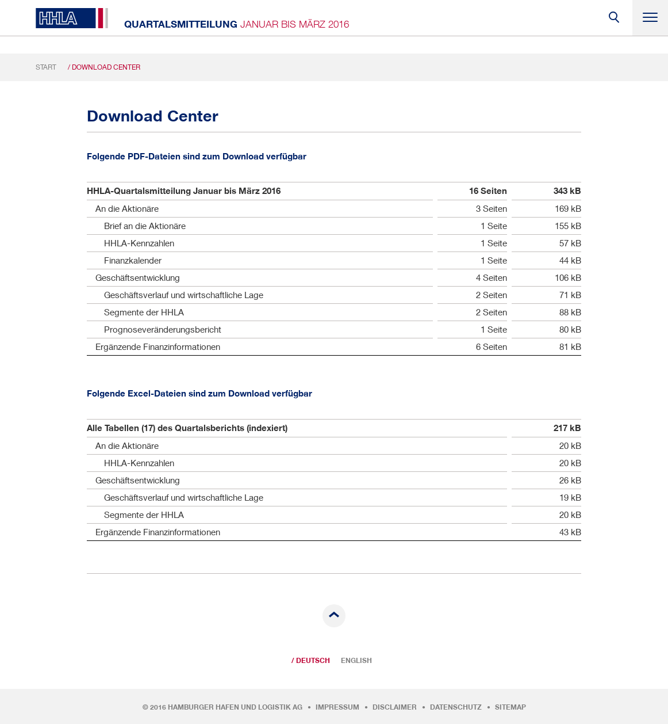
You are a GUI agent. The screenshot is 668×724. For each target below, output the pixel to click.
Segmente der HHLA (144, 312)
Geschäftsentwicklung (137, 277)
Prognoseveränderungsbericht (162, 329)
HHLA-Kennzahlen (139, 243)
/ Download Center (104, 67)
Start (46, 67)
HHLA (72, 18)
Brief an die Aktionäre (145, 225)
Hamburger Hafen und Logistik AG (235, 707)
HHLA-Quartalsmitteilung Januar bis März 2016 (184, 190)
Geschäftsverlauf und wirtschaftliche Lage (183, 294)
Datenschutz (456, 707)
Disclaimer (395, 707)
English (356, 660)
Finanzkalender (133, 260)
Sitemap (510, 707)
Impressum (337, 707)
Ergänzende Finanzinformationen (157, 346)
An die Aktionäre (127, 208)
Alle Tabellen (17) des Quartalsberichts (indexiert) (187, 427)
